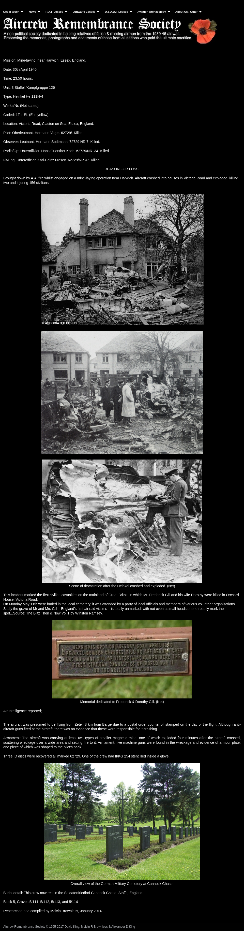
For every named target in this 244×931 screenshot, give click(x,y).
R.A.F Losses (56, 11)
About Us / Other (189, 11)
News (35, 11)
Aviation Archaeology (154, 11)
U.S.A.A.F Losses (119, 11)
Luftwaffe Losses (87, 11)
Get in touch (13, 11)
